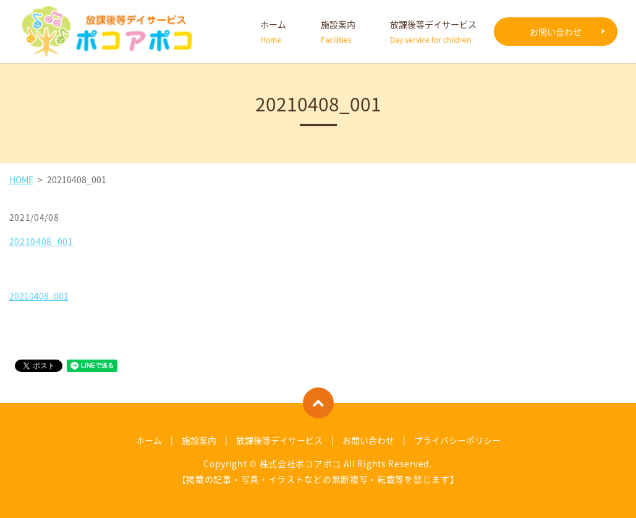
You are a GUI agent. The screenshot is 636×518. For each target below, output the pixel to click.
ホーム (273, 31)
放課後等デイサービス (433, 31)
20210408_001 (41, 241)
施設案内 (338, 31)
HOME (21, 179)
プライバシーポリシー (457, 440)
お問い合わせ (556, 31)
